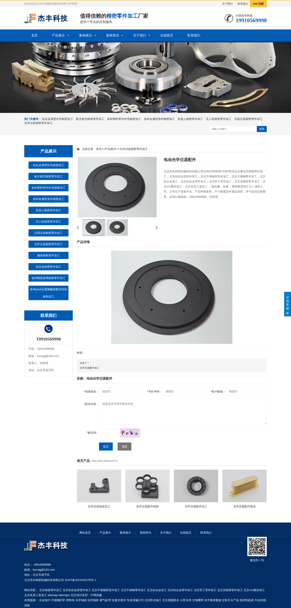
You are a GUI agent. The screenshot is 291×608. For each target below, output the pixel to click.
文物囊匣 (197, 600)
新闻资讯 (112, 35)
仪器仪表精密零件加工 (248, 119)
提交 (106, 446)
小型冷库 (185, 600)
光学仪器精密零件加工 (38, 123)
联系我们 (242, 3)
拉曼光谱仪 (119, 600)
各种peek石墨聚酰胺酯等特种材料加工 (48, 293)
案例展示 (85, 35)
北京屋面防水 (170, 600)
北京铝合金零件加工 (180, 590)
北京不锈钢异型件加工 (106, 590)
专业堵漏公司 (135, 600)
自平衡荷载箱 (212, 600)
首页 (34, 35)
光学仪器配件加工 (89, 367)
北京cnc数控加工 (254, 590)
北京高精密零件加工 (230, 590)
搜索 (262, 128)
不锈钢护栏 (58, 600)
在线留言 (166, 35)
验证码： (93, 432)
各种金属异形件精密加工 (159, 119)
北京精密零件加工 (50, 590)
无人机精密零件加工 (218, 119)
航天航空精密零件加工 (90, 119)
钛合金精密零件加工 (48, 266)
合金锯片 (45, 600)
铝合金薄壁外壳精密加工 (57, 119)
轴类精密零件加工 (48, 255)
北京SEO (76, 595)
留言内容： (91, 404)
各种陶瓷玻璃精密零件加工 (48, 278)
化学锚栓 (81, 600)
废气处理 (105, 600)
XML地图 (258, 3)
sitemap (53, 595)
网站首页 (85, 532)
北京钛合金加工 (157, 590)
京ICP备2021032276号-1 (80, 580)
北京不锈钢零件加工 (133, 590)
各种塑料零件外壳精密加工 (124, 119)
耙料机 (70, 600)
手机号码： (154, 391)
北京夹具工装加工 (35, 595)
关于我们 (227, 3)
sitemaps (64, 595)
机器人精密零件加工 (190, 119)
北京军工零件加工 (205, 590)
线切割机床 (247, 600)
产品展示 (58, 35)
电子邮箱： (218, 391)
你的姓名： (91, 391)
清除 (124, 446)
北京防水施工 (152, 600)
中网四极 (96, 595)
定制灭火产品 (230, 600)
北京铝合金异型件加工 (77, 590)
